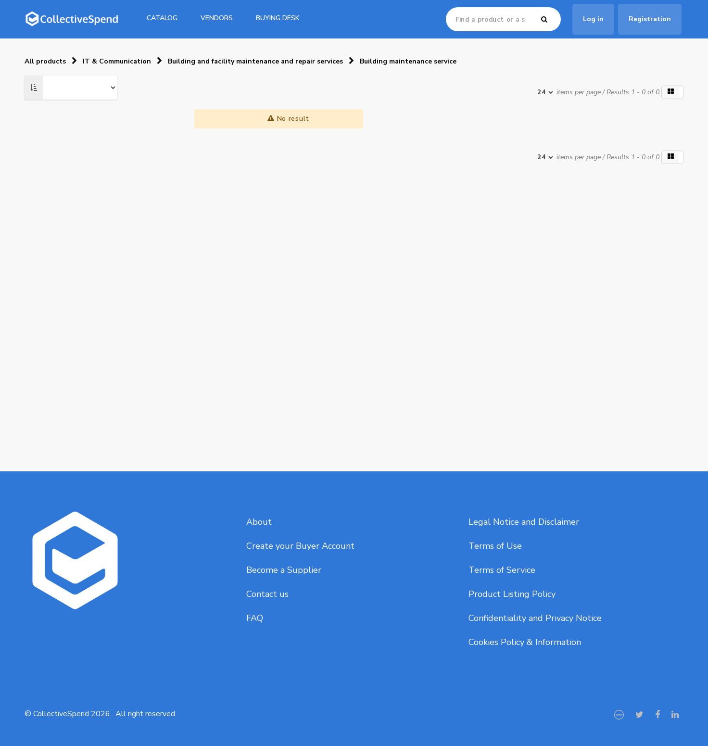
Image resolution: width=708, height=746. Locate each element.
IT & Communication (117, 61)
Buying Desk (278, 18)
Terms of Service (501, 570)
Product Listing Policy (512, 594)
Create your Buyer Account (300, 546)
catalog (162, 18)
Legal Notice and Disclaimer (523, 522)
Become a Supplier (283, 570)
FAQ (254, 618)
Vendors (217, 18)
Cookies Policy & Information (524, 642)
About (259, 522)
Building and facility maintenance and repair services (255, 61)
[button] (672, 92)
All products (45, 61)
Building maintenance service (408, 61)
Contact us (267, 594)
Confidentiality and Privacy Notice (535, 618)
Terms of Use (495, 546)
